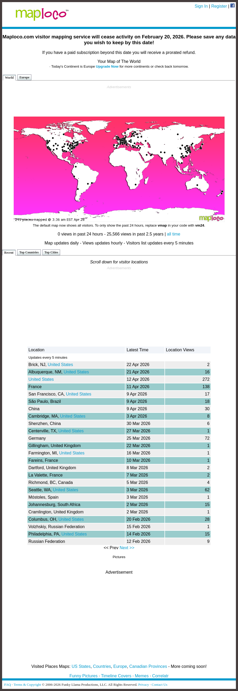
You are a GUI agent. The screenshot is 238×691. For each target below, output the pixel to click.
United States (60, 364)
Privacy (143, 685)
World (9, 77)
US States (81, 666)
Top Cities (51, 252)
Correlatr (160, 676)
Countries (102, 666)
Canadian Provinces (148, 666)
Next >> (127, 547)
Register (219, 6)
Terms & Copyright (27, 685)
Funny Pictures (83, 676)
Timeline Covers (116, 676)
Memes (142, 676)
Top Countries (28, 252)
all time (173, 234)
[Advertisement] (119, 101)
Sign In (201, 6)
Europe (25, 77)
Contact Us (159, 685)
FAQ (7, 685)
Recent (8, 252)
